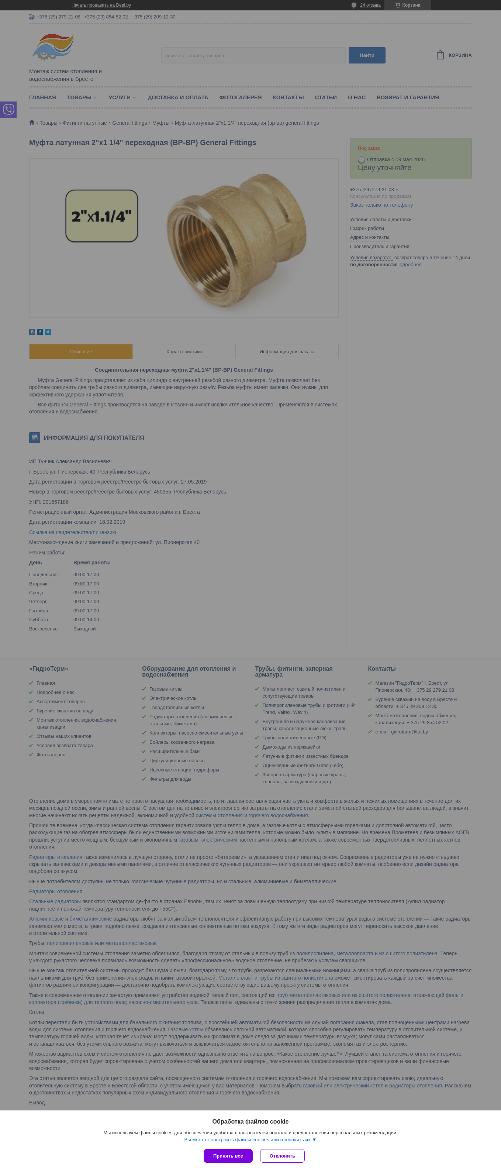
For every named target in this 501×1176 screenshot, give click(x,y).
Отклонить (282, 1156)
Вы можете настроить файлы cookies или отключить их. (248, 1139)
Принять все (228, 1156)
